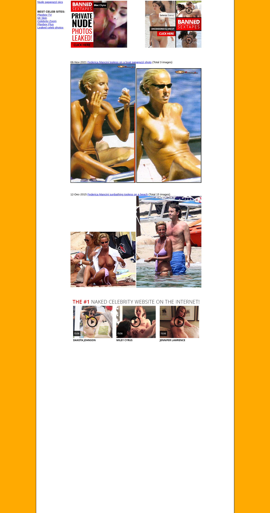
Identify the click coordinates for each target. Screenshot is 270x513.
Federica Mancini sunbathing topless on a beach (117, 194)
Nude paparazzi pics (50, 2)
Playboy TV (45, 14)
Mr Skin (42, 18)
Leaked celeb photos (50, 27)
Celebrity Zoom (47, 21)
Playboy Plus (46, 24)
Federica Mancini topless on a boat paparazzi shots (119, 62)
